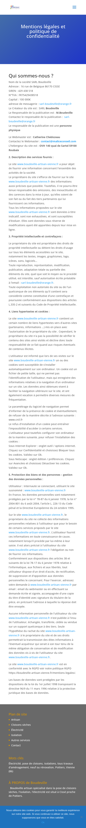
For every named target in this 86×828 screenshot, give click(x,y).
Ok (43, 822)
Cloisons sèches (21, 724)
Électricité (17, 730)
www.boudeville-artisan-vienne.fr (38, 164)
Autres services (20, 740)
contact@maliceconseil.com (58, 141)
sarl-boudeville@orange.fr (55, 104)
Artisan (15, 719)
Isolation (16, 735)
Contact (16, 745)
